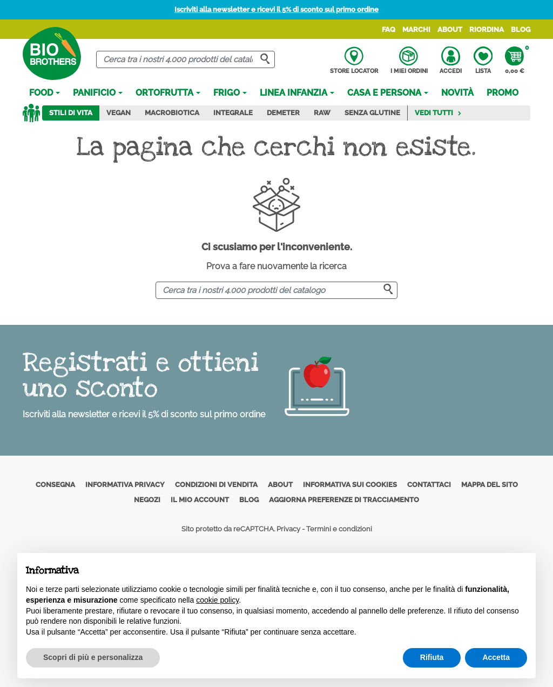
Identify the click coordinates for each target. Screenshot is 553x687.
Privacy (288, 529)
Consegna (55, 485)
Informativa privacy (125, 485)
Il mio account (200, 500)
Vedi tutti (438, 113)
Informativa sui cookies (350, 485)
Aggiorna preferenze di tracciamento (344, 500)
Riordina (486, 29)
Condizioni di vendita (216, 485)
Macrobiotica (172, 113)
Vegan (118, 113)
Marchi (416, 29)
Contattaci (429, 485)
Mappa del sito (489, 485)
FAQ (388, 29)
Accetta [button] (496, 657)
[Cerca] (185, 60)
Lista (483, 60)
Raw (322, 113)
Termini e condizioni (339, 529)
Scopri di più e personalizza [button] (93, 657)
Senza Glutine (372, 113)
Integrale (233, 113)
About (449, 29)
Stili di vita (70, 113)
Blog (520, 29)
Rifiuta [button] (432, 657)
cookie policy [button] (217, 600)
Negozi (147, 500)
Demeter (283, 113)
